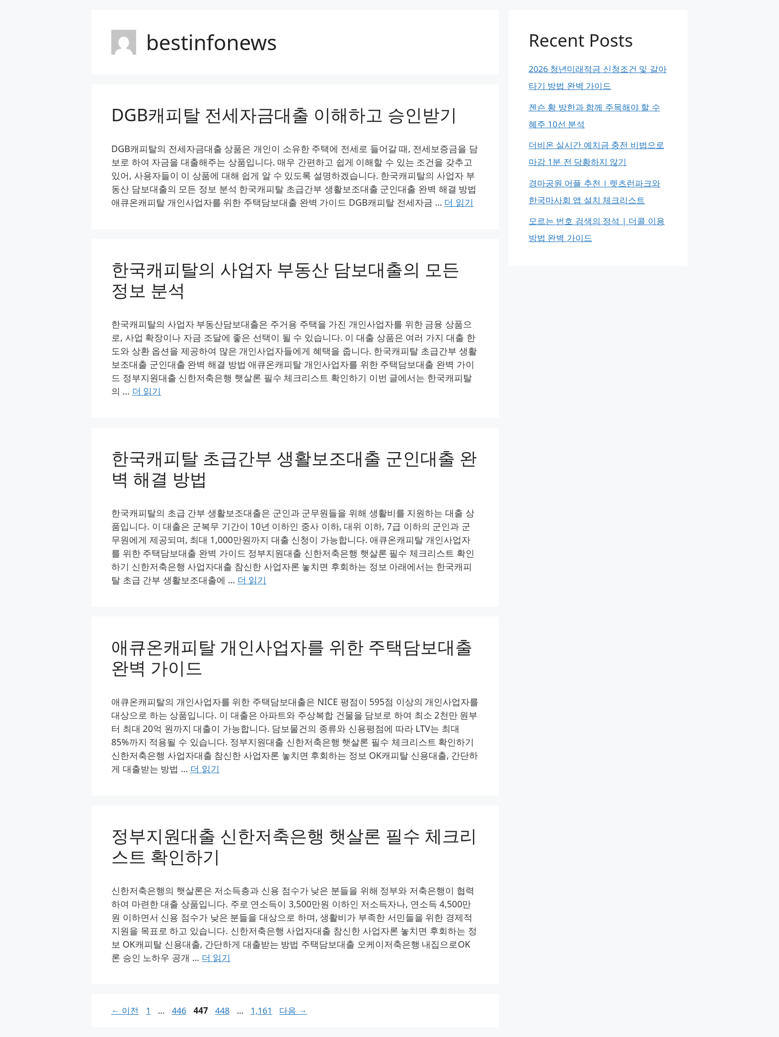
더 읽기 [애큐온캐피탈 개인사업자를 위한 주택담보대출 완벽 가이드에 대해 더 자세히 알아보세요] (205, 769)
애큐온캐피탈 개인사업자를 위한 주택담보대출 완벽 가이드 (291, 657)
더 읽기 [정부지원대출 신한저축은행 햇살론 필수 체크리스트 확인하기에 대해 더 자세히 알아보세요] (216, 957)
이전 (125, 1010)
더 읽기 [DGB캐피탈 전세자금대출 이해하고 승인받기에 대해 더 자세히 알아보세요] (458, 202)
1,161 (261, 1010)
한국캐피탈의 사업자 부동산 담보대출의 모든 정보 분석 (285, 279)
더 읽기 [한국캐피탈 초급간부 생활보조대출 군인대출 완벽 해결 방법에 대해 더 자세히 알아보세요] (252, 580)
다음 (293, 1010)
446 (178, 1010)
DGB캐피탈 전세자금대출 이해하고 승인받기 (284, 114)
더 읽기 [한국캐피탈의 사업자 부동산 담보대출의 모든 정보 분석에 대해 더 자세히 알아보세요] (146, 391)
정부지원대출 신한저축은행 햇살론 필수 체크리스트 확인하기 (294, 846)
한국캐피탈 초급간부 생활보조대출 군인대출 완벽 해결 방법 (294, 468)
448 (222, 1010)
